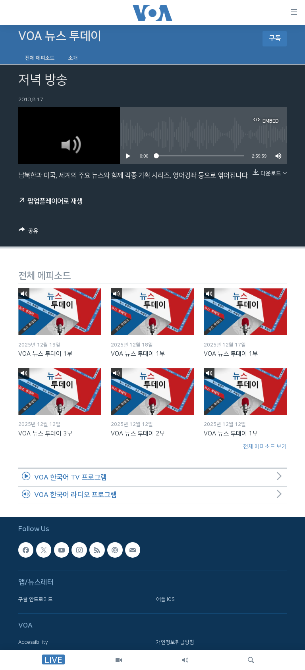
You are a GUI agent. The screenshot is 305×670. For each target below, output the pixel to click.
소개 (73, 58)
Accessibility (33, 642)
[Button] (29, 232)
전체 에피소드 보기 (265, 446)
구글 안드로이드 (35, 599)
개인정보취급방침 (175, 642)
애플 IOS (165, 599)
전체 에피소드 (40, 58)
